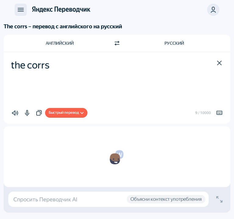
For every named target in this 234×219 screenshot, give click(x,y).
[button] (219, 63)
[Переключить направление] (117, 43)
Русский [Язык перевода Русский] (174, 43)
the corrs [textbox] (30, 65)
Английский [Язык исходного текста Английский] (60, 43)
